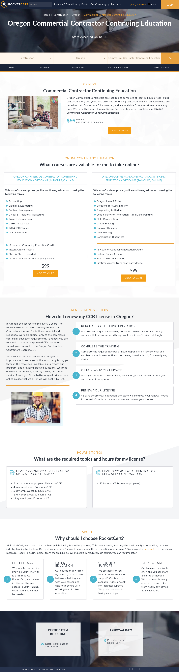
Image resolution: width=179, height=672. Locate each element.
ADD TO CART (45, 273)
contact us (151, 549)
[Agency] (80, 58)
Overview (78, 67)
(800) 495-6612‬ (138, 5)
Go (170, 58)
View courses (119, 130)
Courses (44, 67)
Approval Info (162, 67)
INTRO (12, 67)
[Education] (134, 58)
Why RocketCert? (118, 67)
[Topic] (27, 58)
